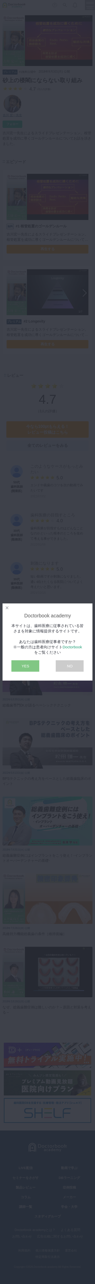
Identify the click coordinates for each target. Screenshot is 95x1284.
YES (25, 666)
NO (70, 666)
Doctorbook (72, 647)
